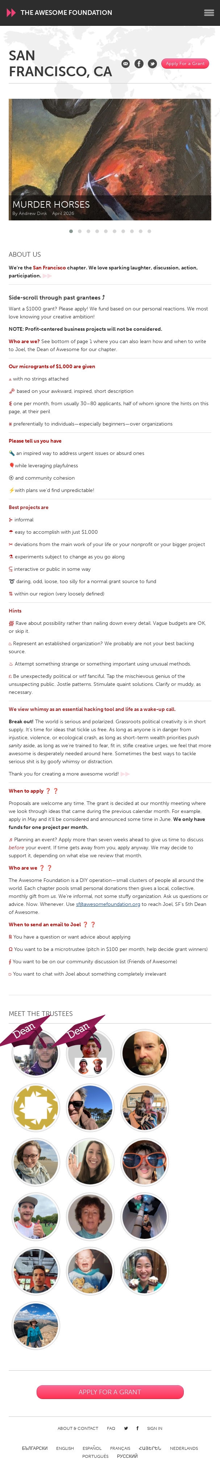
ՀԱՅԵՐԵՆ (150, 1448)
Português (95, 1456)
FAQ (111, 1428)
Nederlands (184, 1448)
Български (35, 1448)
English (65, 1448)
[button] (71, 231)
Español (92, 1448)
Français (120, 1448)
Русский (127, 1456)
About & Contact (78, 1428)
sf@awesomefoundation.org (108, 904)
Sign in (154, 1428)
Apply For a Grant (185, 63)
